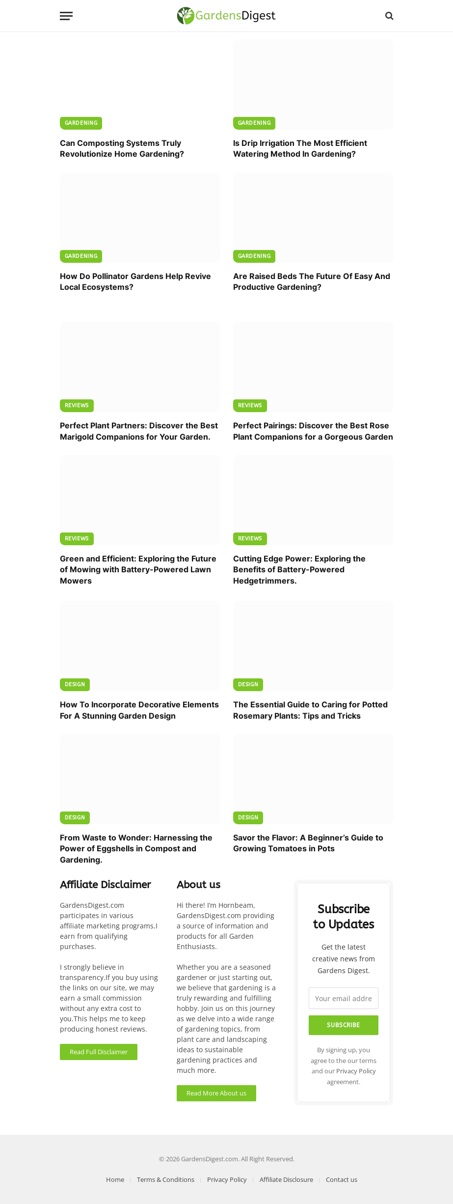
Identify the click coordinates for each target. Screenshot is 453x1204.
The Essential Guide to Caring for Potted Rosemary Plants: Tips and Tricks (310, 710)
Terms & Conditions (165, 1179)
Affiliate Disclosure (286, 1179)
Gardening (81, 123)
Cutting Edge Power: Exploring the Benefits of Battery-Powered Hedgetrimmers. (299, 570)
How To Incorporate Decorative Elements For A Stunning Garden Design (139, 710)
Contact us (341, 1179)
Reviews (77, 405)
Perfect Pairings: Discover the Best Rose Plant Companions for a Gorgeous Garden (313, 430)
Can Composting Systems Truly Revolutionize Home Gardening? (122, 148)
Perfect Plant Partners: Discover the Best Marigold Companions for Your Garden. (139, 430)
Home (115, 1179)
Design (75, 684)
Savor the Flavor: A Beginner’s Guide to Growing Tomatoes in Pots (308, 843)
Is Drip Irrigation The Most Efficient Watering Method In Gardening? (300, 148)
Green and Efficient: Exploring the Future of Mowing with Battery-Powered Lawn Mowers (138, 570)
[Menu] (66, 16)
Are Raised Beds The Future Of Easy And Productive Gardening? (311, 281)
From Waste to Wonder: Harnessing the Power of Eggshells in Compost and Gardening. (136, 849)
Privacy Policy (356, 1071)
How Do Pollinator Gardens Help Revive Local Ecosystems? (135, 281)
